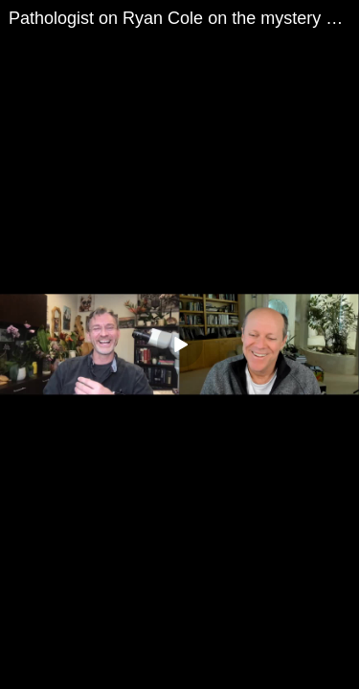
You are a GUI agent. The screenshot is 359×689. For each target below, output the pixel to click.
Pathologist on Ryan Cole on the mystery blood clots (184, 18)
